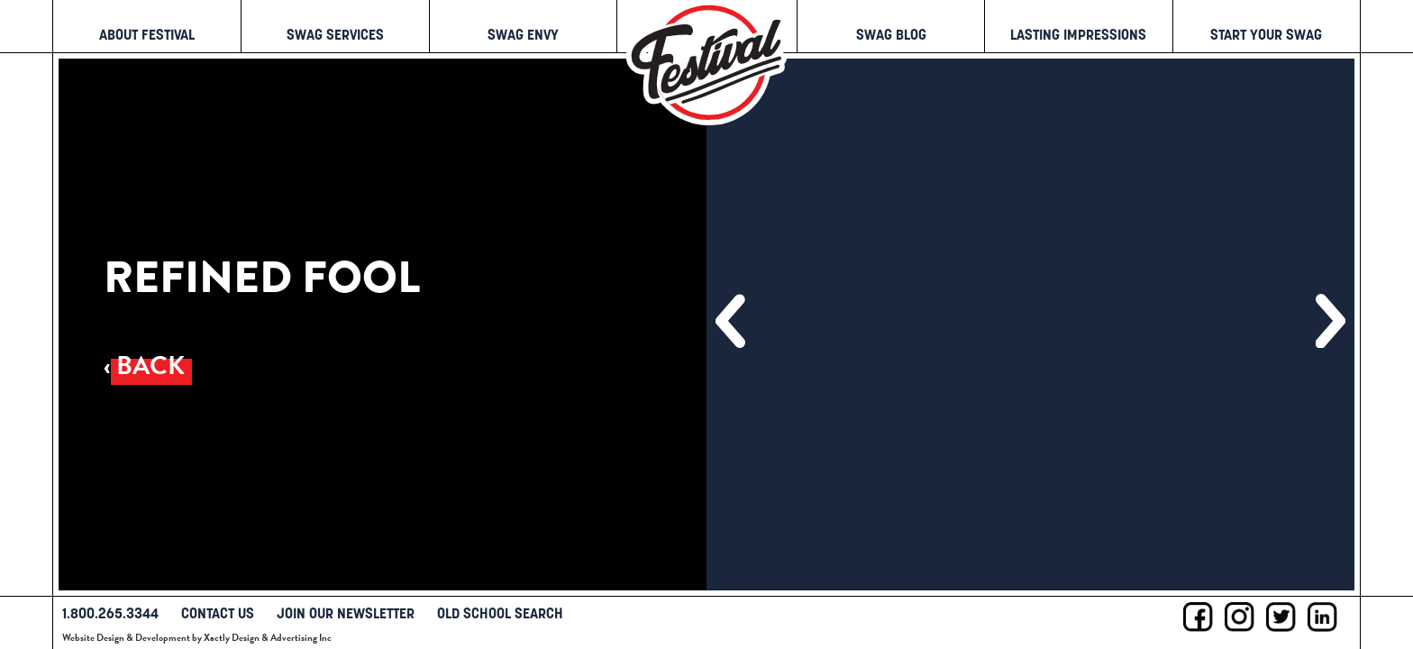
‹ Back (144, 365)
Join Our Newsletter (346, 613)
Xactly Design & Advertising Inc (268, 637)
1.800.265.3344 (110, 613)
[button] (730, 321)
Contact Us (217, 613)
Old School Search (500, 613)
